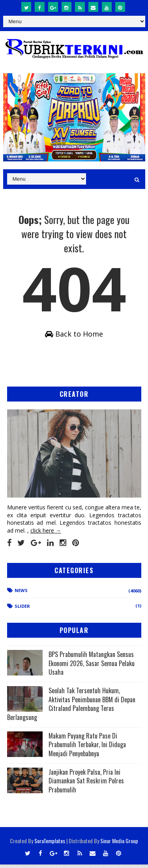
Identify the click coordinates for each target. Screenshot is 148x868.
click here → (45, 534)
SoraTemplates (49, 844)
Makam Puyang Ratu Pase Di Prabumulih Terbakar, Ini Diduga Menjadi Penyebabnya (87, 748)
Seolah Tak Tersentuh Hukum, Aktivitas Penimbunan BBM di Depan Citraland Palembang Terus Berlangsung (71, 707)
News (21, 594)
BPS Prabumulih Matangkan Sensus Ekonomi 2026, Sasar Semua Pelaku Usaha (92, 666)
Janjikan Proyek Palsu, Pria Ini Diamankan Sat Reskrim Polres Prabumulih (86, 784)
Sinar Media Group (119, 844)
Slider (22, 610)
